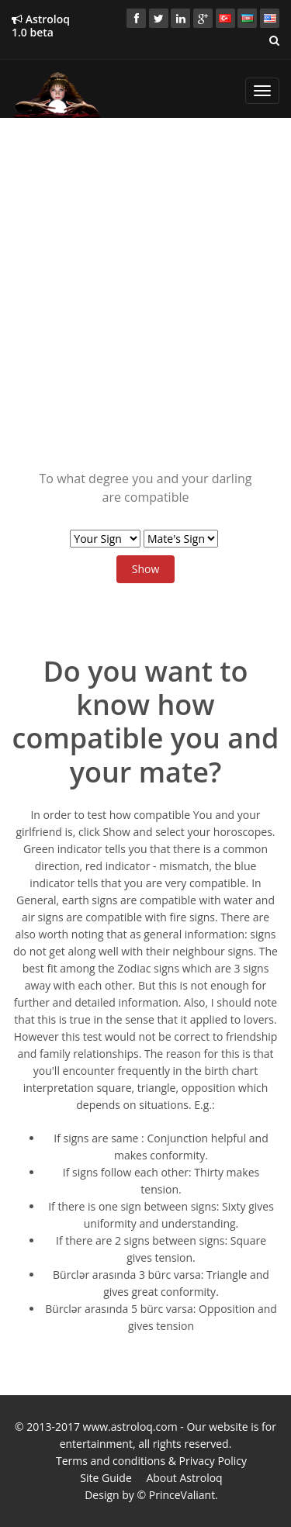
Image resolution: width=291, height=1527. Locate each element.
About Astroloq (184, 1477)
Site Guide (105, 1477)
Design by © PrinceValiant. (151, 1494)
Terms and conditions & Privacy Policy (151, 1460)
